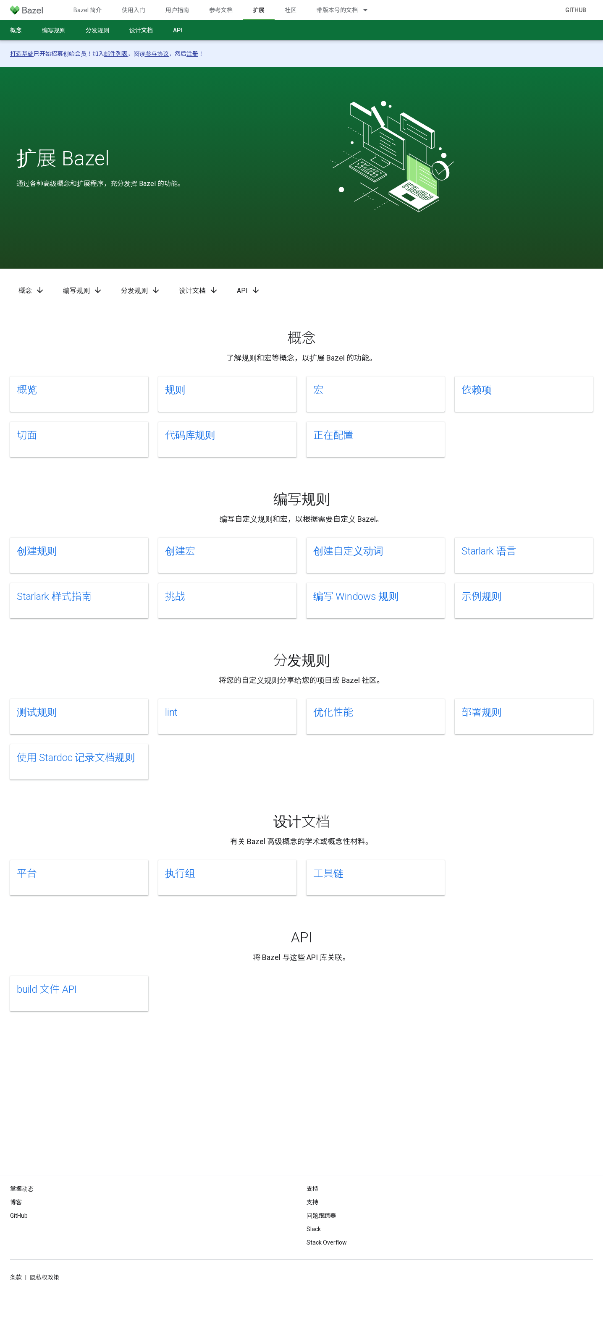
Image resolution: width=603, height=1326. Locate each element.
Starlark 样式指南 (54, 596)
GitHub (575, 10)
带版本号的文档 (337, 10)
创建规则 (37, 551)
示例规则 (481, 596)
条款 (16, 1277)
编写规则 (54, 30)
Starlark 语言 (488, 551)
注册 (192, 53)
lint (171, 712)
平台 (27, 873)
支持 (312, 1202)
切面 (27, 435)
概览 (27, 390)
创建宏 (180, 551)
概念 (16, 30)
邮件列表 (116, 53)
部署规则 (481, 712)
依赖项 (476, 390)
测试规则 (37, 712)
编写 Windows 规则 (356, 596)
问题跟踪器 (321, 1215)
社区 (290, 10)
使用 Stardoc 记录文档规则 (76, 758)
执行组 (180, 873)
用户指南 (177, 10)
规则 (175, 390)
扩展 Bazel (63, 158)
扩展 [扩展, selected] (259, 10)
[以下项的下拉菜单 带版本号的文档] (369, 10)
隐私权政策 (44, 1277)
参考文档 (221, 10)
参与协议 (157, 53)
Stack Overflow (327, 1242)
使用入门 (133, 10)
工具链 (328, 873)
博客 (16, 1202)
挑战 (175, 596)
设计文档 (141, 30)
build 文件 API (47, 989)
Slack (314, 1229)
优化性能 (333, 712)
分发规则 (97, 30)
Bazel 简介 (87, 10)
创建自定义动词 (348, 551)
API (177, 30)
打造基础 (22, 53)
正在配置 (333, 435)
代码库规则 (190, 435)
